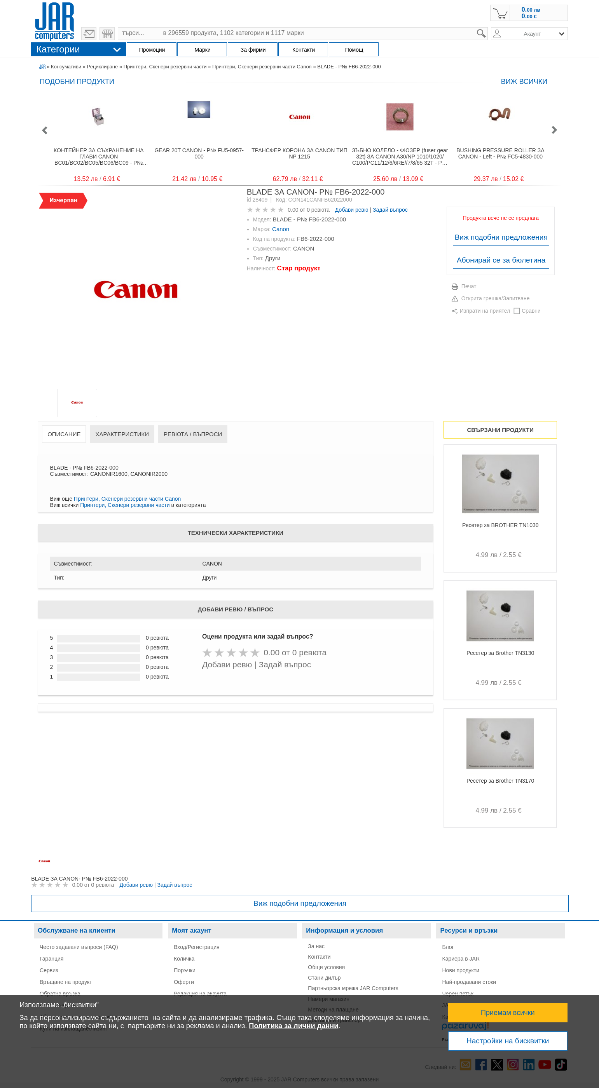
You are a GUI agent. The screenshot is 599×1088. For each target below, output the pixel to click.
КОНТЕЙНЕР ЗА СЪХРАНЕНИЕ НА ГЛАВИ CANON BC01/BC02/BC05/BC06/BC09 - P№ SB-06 (98, 156)
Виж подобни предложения (501, 237)
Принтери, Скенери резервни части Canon (262, 67)
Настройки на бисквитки (507, 1041)
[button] (44, 130)
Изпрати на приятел (485, 311)
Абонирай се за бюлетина (501, 260)
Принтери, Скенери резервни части (165, 67)
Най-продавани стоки (469, 982)
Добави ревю (351, 210)
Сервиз (49, 970)
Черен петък (457, 994)
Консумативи (66, 67)
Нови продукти (460, 970)
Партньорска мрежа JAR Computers (353, 988)
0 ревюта (318, 210)
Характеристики (122, 434)
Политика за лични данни (293, 1026)
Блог (448, 947)
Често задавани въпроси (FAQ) (79, 947)
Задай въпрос (390, 210)
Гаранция (51, 959)
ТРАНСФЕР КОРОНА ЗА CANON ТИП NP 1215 (299, 153)
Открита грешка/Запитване (495, 298)
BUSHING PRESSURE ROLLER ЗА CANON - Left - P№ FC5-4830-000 (500, 153)
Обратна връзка (60, 994)
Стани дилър (324, 978)
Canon (280, 229)
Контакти (319, 957)
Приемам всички (508, 1013)
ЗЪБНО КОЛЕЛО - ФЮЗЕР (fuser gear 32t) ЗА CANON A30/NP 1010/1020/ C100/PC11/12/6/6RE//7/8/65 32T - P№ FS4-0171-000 (400, 156)
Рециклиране (102, 67)
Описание (63, 434)
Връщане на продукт (66, 982)
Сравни (531, 311)
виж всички (524, 81)
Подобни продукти (77, 81)
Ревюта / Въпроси (193, 434)
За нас (316, 946)
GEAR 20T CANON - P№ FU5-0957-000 (199, 153)
